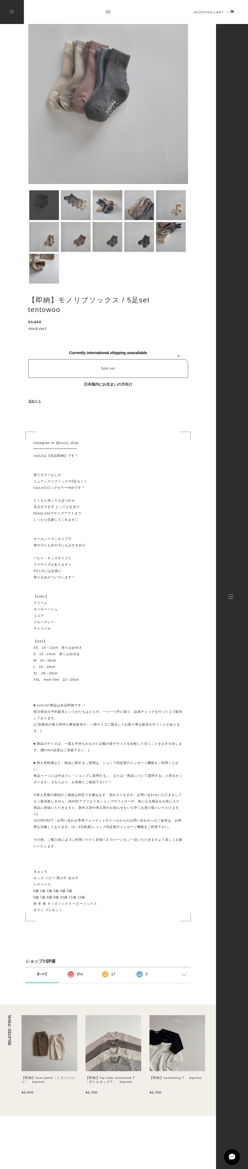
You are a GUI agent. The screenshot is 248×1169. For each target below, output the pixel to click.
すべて (42, 974)
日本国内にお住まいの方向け (108, 384)
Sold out (108, 368)
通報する (34, 401)
